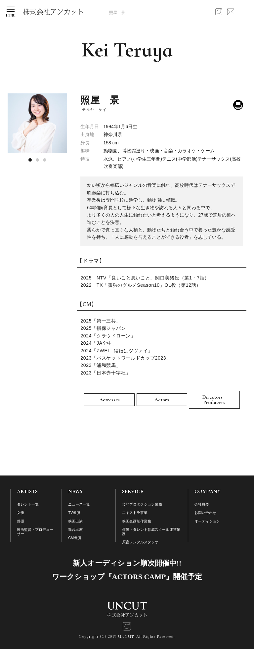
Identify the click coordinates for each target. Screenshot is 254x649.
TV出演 (74, 513)
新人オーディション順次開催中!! (127, 563)
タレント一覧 (28, 504)
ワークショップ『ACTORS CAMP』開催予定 (127, 577)
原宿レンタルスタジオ (140, 542)
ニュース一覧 (79, 504)
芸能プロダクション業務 (142, 504)
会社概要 (201, 504)
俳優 (20, 521)
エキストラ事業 (135, 513)
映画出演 (75, 521)
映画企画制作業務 (136, 521)
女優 (20, 513)
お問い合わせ (205, 513)
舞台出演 (75, 529)
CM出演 (74, 538)
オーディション (207, 521)
